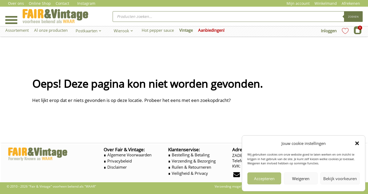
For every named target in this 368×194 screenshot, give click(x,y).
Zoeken (353, 16)
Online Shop (40, 3)
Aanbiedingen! (211, 30)
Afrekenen (351, 3)
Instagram (86, 3)
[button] (357, 143)
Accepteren (264, 178)
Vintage (186, 30)
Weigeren (300, 178)
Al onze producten (51, 30)
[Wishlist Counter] (345, 30)
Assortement (17, 30)
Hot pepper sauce (158, 30)
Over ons (16, 3)
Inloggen (329, 30)
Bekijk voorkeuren (340, 178)
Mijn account (298, 3)
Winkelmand (325, 3)
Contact (62, 3)
